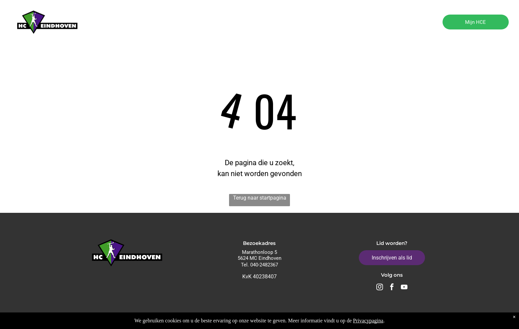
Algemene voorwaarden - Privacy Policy (406, 319)
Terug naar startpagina (259, 198)
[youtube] (404, 288)
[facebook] (392, 288)
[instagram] (380, 288)
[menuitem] (122, 23)
